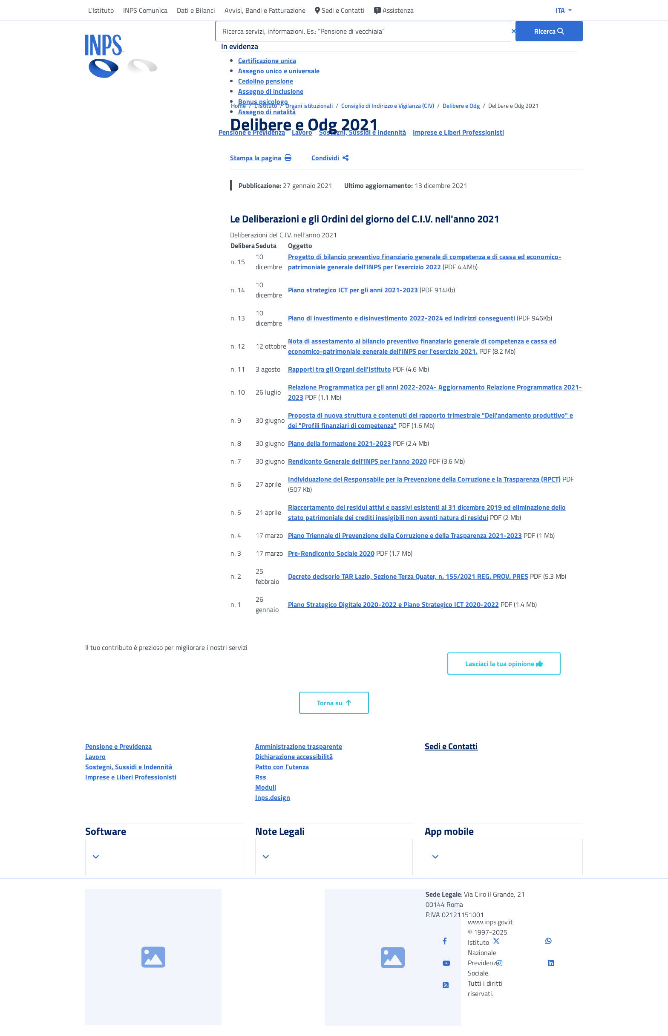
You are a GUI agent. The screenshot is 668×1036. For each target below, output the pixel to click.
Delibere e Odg (462, 105)
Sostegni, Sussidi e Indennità (128, 767)
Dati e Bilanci (196, 10)
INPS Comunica (145, 10)
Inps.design (272, 797)
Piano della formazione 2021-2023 (339, 443)
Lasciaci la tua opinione (504, 663)
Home (239, 105)
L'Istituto (101, 10)
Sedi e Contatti (340, 10)
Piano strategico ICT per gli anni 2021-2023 (353, 290)
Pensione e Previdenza (118, 746)
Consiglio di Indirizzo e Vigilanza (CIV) (388, 105)
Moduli (265, 787)
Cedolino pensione (265, 81)
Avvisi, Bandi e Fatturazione (265, 10)
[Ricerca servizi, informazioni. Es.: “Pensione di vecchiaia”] (363, 31)
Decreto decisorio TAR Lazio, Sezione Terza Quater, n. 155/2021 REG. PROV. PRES (408, 576)
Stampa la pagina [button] (260, 158)
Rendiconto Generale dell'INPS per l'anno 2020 (357, 461)
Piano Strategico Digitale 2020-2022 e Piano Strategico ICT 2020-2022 (393, 604)
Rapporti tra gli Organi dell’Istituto (339, 369)
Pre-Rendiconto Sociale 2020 (331, 553)
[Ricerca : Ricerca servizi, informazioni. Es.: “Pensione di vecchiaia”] (549, 31)
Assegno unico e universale (279, 71)
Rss (260, 777)
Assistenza (394, 10)
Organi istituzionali (309, 105)
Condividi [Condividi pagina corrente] (329, 158)
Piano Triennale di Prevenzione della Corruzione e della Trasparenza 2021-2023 (405, 535)
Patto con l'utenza (282, 767)
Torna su (334, 703)
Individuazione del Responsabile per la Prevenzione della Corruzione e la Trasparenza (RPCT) (424, 479)
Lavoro (95, 756)
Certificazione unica (267, 60)
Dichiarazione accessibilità (294, 756)
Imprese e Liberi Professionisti (130, 777)
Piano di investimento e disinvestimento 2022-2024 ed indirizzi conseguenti (401, 318)
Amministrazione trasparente (298, 746)
